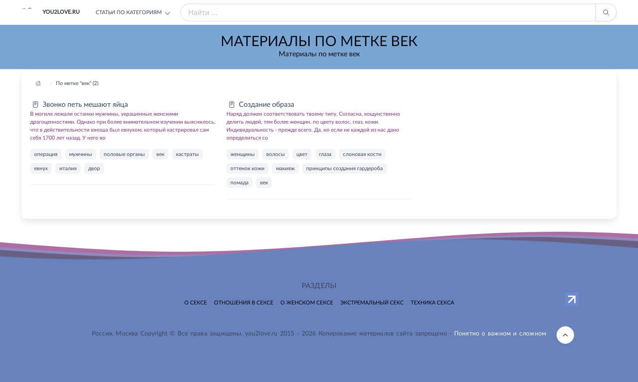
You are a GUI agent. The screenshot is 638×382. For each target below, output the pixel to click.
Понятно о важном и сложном (500, 334)
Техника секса (432, 302)
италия (68, 168)
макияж (285, 168)
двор (94, 168)
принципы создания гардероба (344, 168)
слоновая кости (362, 154)
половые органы (124, 154)
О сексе (195, 302)
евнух (41, 168)
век (160, 154)
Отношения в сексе (243, 302)
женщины (242, 154)
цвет (301, 154)
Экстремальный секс (372, 302)
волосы (275, 154)
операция (46, 154)
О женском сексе (306, 302)
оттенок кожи (247, 168)
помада (239, 182)
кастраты (187, 154)
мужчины (80, 154)
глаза (325, 154)
